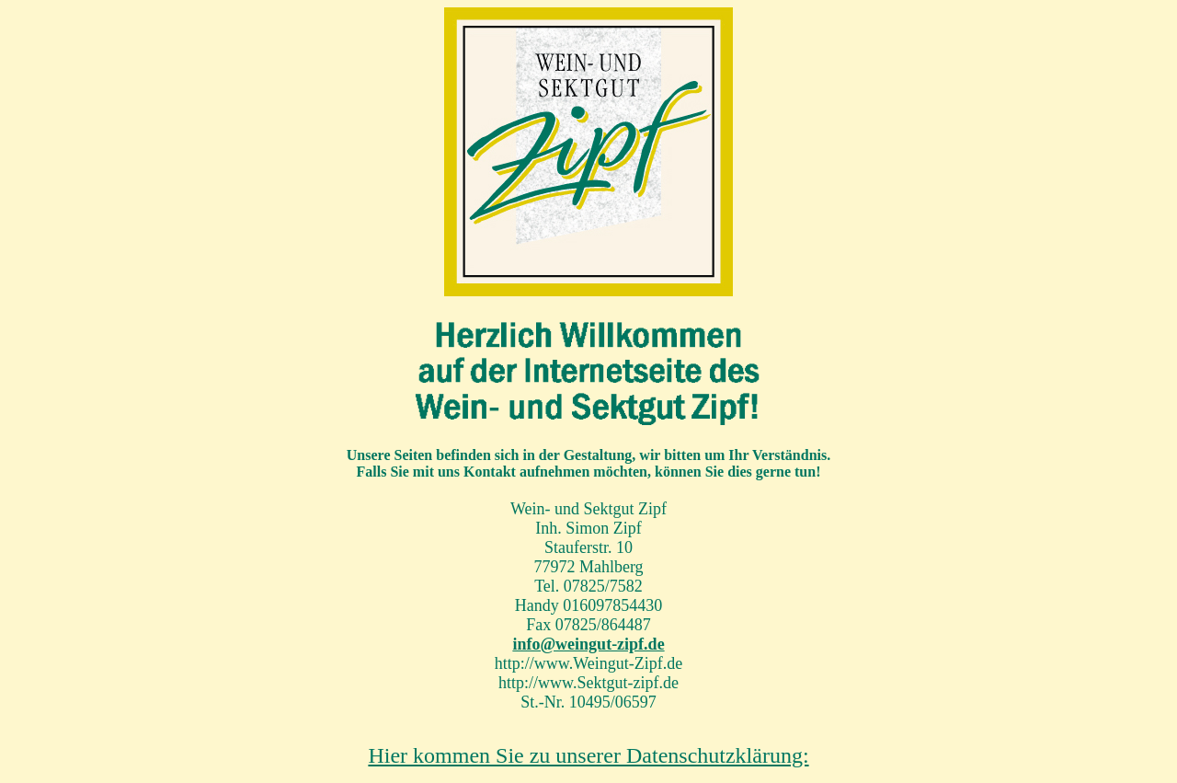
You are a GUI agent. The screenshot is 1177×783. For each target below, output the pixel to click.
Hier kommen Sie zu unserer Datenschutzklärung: (588, 755)
